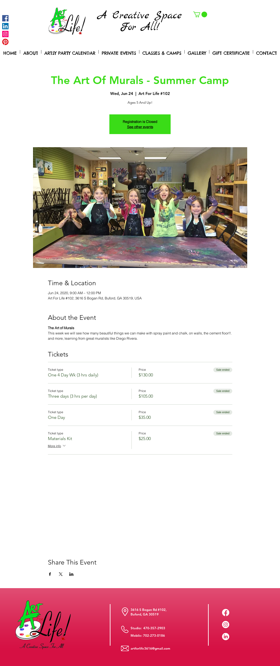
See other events (140, 127)
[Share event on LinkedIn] (71, 574)
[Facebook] (5, 18)
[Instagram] (5, 34)
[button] (200, 14)
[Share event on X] (61, 574)
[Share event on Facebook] (50, 574)
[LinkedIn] (225, 636)
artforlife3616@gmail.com (150, 648)
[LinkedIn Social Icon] (5, 26)
